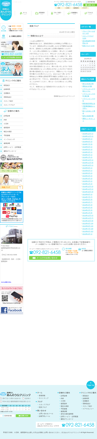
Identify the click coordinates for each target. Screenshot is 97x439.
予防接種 (7, 135)
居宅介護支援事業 (67, 414)
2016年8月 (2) (87, 141)
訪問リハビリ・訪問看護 (12, 147)
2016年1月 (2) (87, 157)
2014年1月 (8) (87, 213)
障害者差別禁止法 (88, 103)
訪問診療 (7, 116)
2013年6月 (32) (87, 231)
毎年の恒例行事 (88, 116)
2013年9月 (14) (87, 223)
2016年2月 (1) (87, 155)
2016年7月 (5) (87, 144)
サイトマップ (43, 398)
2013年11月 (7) (87, 218)
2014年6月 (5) (87, 199)
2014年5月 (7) (87, 202)
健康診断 (7, 143)
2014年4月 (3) (87, 205)
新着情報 (42, 395)
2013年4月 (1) (87, 234)
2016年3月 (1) (87, 152)
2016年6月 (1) (87, 147)
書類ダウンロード (10, 151)
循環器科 (7, 127)
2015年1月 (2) (87, 184)
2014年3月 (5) (87, 207)
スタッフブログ (9, 105)
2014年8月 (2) (87, 194)
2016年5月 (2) (87, 149)
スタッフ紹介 (8, 101)
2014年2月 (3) (87, 210)
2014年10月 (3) (87, 192)
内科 (5, 120)
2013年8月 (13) (87, 226)
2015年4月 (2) (87, 176)
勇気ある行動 (87, 86)
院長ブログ (43, 407)
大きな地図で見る (6, 282)
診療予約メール (44, 416)
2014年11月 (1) (87, 189)
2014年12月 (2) (87, 186)
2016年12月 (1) (87, 134)
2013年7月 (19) (87, 229)
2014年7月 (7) (87, 197)
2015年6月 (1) (87, 170)
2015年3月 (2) (87, 178)
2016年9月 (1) (87, 139)
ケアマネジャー (88, 409)
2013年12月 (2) (87, 215)
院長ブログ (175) (88, 46)
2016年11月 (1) (87, 136)
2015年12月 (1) (87, 160)
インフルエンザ (9, 139)
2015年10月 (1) (87, 165)
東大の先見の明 (88, 84)
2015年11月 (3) (87, 163)
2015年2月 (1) (87, 181)
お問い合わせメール (46, 413)
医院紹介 (7, 85)
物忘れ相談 (8, 131)
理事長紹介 (8, 97)
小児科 (6, 124)
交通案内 (7, 93)
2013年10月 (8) (87, 221)
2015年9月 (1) (87, 168)
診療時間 (7, 89)
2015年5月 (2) (87, 173)
